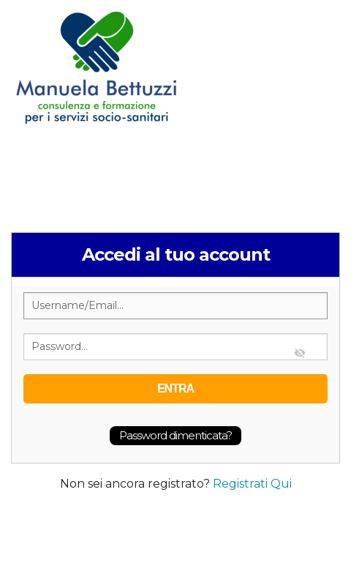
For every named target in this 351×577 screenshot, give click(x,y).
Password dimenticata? (175, 435)
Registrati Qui (252, 484)
